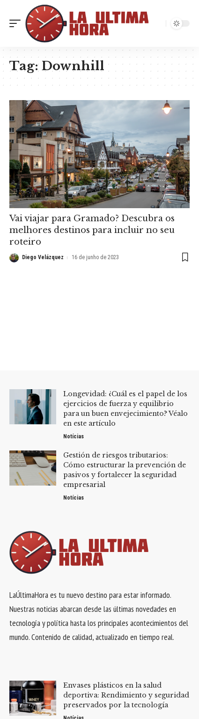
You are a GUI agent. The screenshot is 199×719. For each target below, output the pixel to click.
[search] (156, 23)
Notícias (73, 436)
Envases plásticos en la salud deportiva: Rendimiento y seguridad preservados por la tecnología (126, 695)
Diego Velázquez (43, 257)
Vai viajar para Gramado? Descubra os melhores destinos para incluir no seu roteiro (92, 230)
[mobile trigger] (17, 23)
